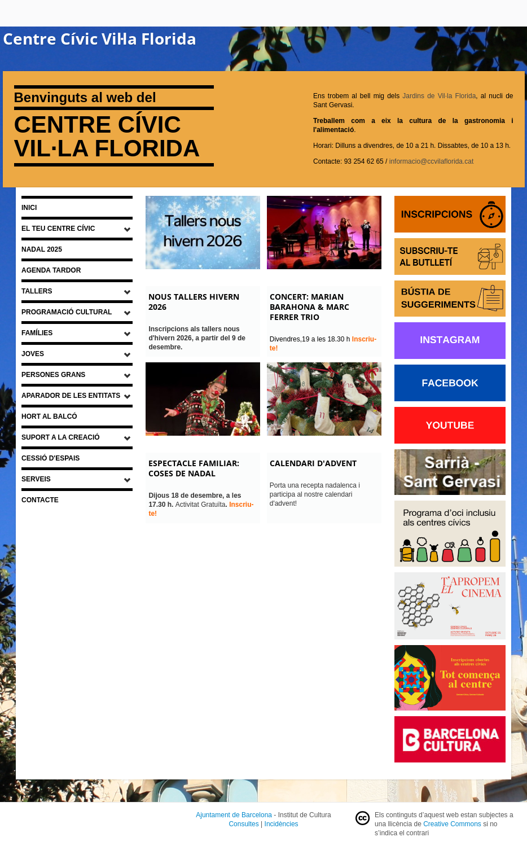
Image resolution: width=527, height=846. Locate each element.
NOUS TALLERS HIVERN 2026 (193, 301)
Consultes (243, 824)
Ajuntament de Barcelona (234, 815)
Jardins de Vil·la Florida (439, 96)
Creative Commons (452, 824)
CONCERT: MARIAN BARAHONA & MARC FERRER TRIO (309, 306)
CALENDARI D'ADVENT (313, 463)
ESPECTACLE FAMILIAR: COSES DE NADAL (193, 468)
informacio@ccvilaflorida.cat (431, 161)
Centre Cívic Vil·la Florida (99, 38)
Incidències (281, 824)
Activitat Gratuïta (194, 500)
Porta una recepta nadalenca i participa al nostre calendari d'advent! (315, 494)
